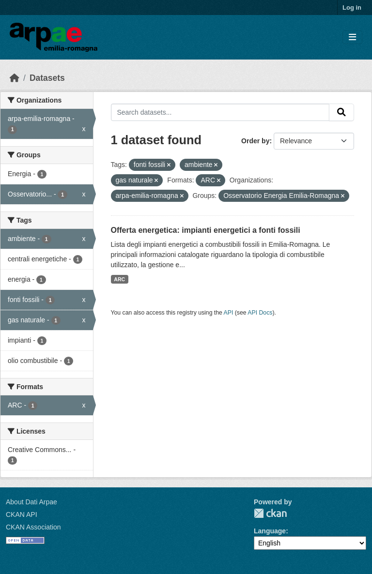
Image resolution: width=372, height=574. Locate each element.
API (228, 312)
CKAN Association (33, 527)
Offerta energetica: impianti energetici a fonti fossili (205, 230)
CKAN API (21, 514)
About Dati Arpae (31, 502)
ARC (119, 279)
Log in (351, 7)
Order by (255, 141)
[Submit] (341, 112)
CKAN (270, 513)
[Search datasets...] (220, 112)
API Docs (260, 312)
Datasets (47, 78)
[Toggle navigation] (352, 37)
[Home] (14, 78)
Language (270, 531)
